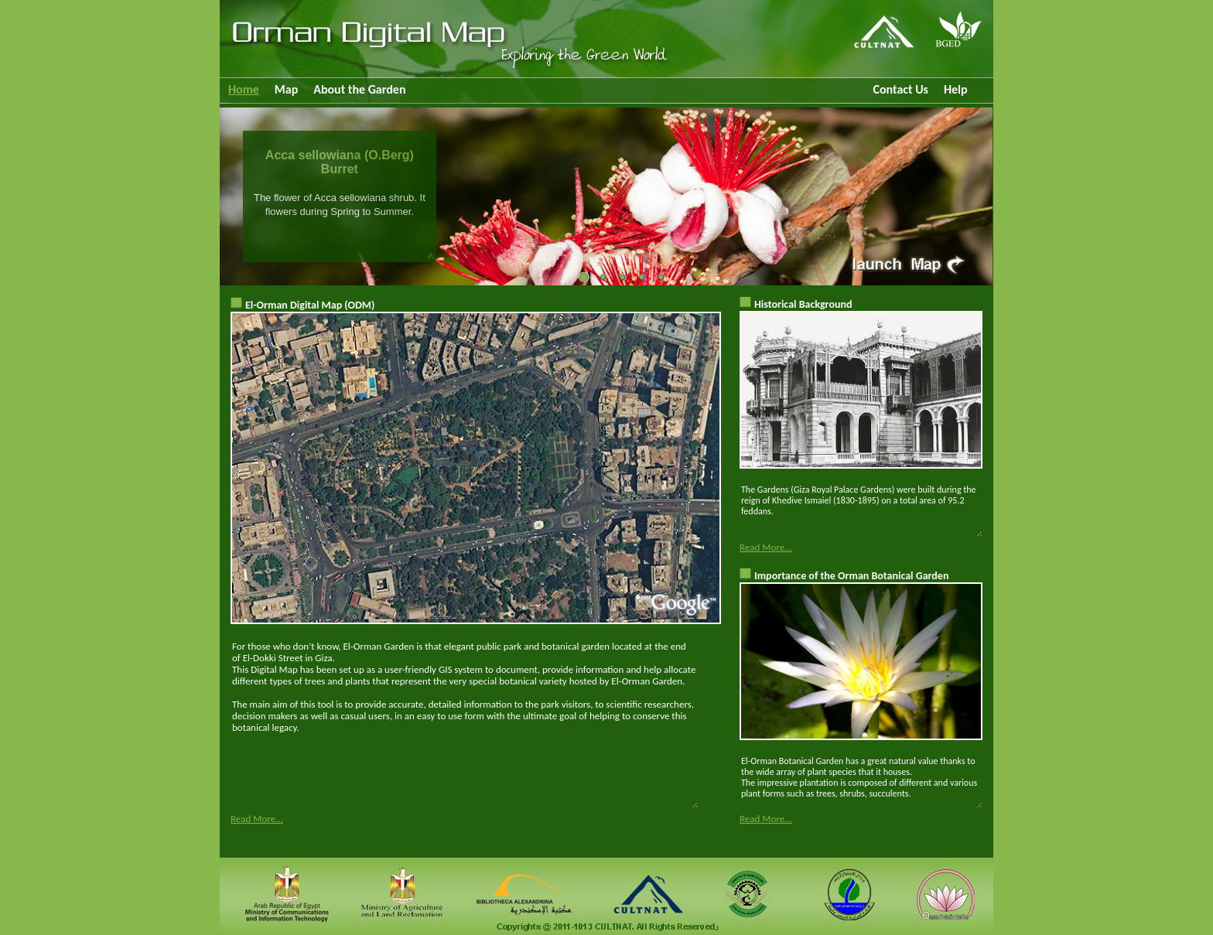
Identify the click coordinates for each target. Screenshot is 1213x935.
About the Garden (359, 89)
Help (956, 89)
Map (286, 89)
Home (243, 89)
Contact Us (900, 89)
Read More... (257, 818)
